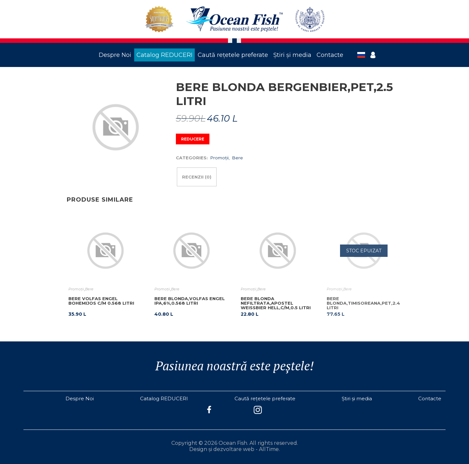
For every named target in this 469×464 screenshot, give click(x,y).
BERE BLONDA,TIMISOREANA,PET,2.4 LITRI (363, 303)
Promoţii (219, 157)
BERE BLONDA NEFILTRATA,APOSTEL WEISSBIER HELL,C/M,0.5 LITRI (276, 303)
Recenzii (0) (196, 176)
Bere (237, 157)
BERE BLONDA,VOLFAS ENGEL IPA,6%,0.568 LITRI (189, 301)
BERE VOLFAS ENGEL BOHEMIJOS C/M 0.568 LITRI (101, 301)
